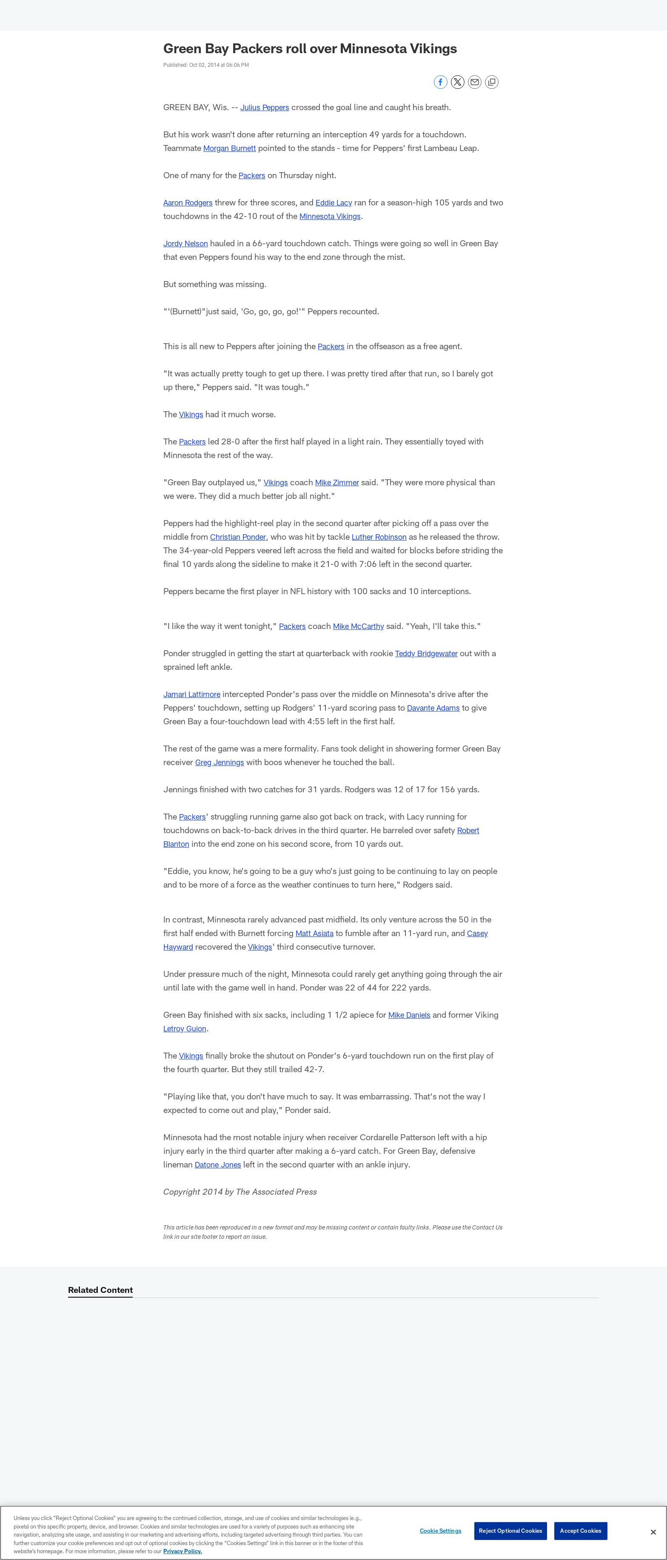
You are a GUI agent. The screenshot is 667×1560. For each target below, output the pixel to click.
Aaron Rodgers (190, 202)
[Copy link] (492, 82)
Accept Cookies (580, 1532)
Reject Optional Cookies (510, 1532)
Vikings (192, 414)
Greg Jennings (222, 775)
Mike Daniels (412, 1028)
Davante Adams (436, 721)
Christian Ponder (240, 536)
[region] (333, 1533)
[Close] (653, 1532)
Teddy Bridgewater (429, 666)
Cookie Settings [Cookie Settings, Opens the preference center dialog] (441, 1532)
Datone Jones (220, 1178)
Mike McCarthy (364, 639)
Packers (253, 175)
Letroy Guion (187, 1041)
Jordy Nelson (188, 243)
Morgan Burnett (232, 147)
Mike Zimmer (342, 482)
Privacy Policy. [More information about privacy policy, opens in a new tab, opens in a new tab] (182, 1551)
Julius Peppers (267, 107)
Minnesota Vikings (349, 216)
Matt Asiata (316, 946)
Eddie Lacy (340, 202)
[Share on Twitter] (458, 86)
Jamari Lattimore (194, 707)
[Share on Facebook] (441, 86)
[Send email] (475, 86)
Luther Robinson (387, 536)
